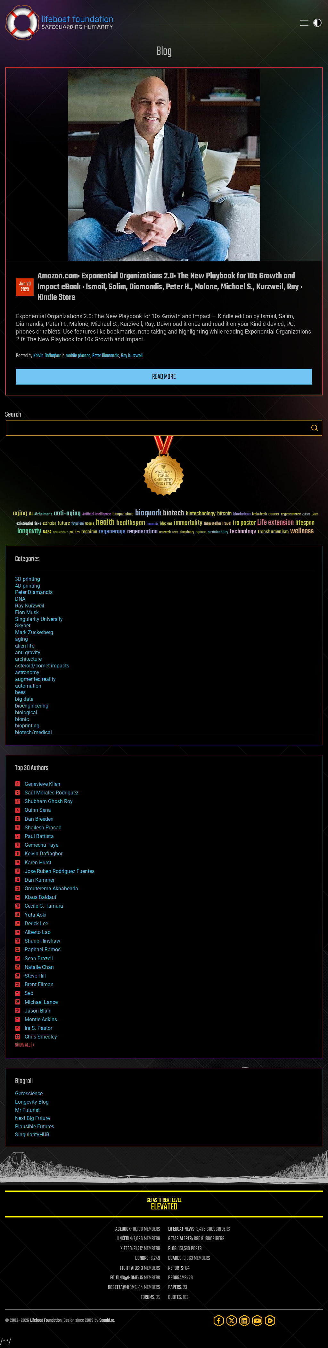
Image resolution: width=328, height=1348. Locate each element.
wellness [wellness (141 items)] (302, 531)
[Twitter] (231, 1320)
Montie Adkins (41, 1019)
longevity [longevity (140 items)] (29, 531)
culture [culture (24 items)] (306, 514)
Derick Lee (36, 923)
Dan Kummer (39, 880)
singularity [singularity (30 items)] (187, 532)
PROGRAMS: (178, 1278)
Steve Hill (35, 976)
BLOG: (172, 1249)
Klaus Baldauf (41, 897)
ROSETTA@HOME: (122, 1288)
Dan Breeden (39, 819)
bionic (22, 719)
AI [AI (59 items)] (31, 514)
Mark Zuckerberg (34, 632)
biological (26, 712)
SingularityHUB (32, 1135)
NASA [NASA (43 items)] (47, 532)
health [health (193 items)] (105, 522)
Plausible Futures (34, 1126)
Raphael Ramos (43, 949)
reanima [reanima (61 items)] (89, 532)
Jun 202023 (25, 287)
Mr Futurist (27, 1110)
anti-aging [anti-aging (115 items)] (67, 514)
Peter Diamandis (105, 356)
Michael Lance (41, 1002)
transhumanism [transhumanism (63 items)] (273, 532)
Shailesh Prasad (43, 828)
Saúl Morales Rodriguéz (51, 793)
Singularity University (39, 619)
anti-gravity (27, 652)
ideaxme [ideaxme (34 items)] (166, 524)
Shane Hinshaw (42, 941)
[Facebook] (219, 1320)
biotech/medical (33, 732)
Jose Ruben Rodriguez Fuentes (59, 871)
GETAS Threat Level (164, 1205)
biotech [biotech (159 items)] (173, 513)
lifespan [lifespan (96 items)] (305, 523)
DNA (20, 599)
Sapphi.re (106, 1320)
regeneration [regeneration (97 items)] (142, 531)
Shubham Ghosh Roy (49, 801)
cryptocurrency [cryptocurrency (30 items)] (291, 515)
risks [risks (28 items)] (175, 532)
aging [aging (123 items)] (20, 514)
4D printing (27, 586)
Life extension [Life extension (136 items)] (275, 523)
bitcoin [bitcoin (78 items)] (224, 514)
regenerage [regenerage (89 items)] (112, 531)
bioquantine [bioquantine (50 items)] (123, 514)
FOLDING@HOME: (124, 1278)
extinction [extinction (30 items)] (49, 524)
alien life (24, 646)
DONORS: (142, 1258)
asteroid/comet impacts (42, 666)
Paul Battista (39, 836)
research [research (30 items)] (165, 532)
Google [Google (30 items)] (89, 524)
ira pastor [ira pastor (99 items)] (244, 523)
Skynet (22, 626)
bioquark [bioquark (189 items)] (148, 513)
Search (314, 428)
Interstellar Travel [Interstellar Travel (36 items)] (217, 523)
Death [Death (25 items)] (315, 514)
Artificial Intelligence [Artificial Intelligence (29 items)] (96, 515)
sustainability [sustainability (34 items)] (218, 532)
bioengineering (31, 706)
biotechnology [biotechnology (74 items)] (201, 514)
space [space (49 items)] (201, 532)
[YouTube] (257, 1320)
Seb (29, 993)
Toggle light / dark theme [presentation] (317, 23)
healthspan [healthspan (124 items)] (130, 523)
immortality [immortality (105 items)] (188, 523)
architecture (28, 659)
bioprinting (27, 726)
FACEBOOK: (122, 1229)
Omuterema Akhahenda (51, 889)
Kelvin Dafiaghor (47, 356)
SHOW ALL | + (25, 1045)
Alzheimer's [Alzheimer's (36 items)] (43, 514)
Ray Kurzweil (132, 356)
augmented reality (35, 679)
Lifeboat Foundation (46, 1320)
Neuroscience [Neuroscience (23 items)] (60, 533)
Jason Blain (38, 1011)
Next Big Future (32, 1118)
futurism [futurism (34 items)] (77, 524)
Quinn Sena (38, 810)
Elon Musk (27, 612)
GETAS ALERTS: (180, 1239)
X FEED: (126, 1249)
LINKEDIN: (125, 1239)
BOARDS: (175, 1258)
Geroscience (29, 1093)
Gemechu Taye (41, 845)
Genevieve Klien (42, 784)
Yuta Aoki (35, 915)
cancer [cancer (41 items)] (273, 514)
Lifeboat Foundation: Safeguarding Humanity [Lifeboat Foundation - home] (148, 22)
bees (20, 692)
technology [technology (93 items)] (243, 532)
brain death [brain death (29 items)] (259, 515)
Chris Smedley (41, 1037)
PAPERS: (175, 1288)
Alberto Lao (38, 932)
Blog (164, 52)
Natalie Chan (39, 967)
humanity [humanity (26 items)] (153, 524)
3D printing (27, 579)
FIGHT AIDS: (130, 1268)
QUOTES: (175, 1297)
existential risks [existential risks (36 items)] (28, 523)
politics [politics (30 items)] (75, 532)
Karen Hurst (38, 863)
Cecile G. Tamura (44, 906)
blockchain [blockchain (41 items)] (241, 514)
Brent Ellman (39, 984)
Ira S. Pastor (38, 1028)
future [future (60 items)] (64, 523)
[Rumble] (270, 1320)
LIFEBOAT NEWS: (181, 1229)
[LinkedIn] (244, 1320)
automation (28, 686)
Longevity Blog (32, 1102)
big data (24, 699)
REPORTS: (176, 1268)
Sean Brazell (39, 958)
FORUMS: (148, 1297)
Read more (164, 376)
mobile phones (78, 356)
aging (21, 639)
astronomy (27, 672)
